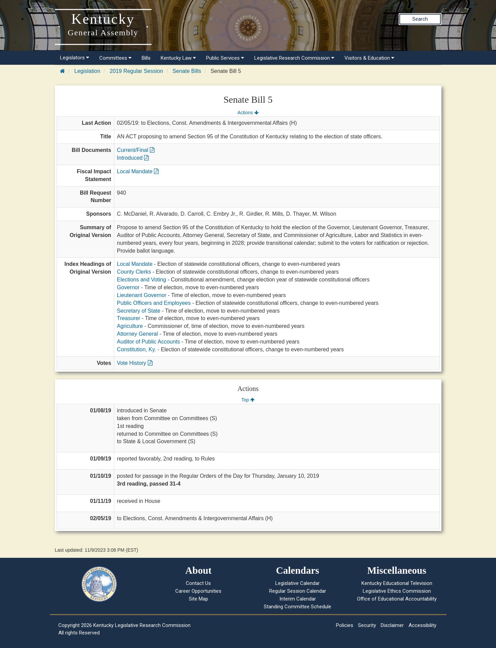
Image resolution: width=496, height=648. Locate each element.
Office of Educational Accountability (397, 599)
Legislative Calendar (297, 583)
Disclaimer (392, 625)
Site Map (198, 599)
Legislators (74, 58)
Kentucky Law (178, 58)
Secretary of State (138, 311)
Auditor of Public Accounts (148, 342)
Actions (247, 112)
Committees (115, 58)
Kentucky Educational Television (396, 583)
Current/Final (136, 150)
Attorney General (137, 334)
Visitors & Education (369, 58)
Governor (128, 287)
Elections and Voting (141, 279)
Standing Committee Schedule (297, 607)
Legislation (87, 71)
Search (420, 19)
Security (367, 625)
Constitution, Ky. (136, 349)
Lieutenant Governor (141, 295)
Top (248, 399)
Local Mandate (138, 171)
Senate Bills (187, 71)
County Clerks (134, 272)
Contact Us (198, 583)
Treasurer (128, 318)
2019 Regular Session (136, 71)
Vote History (135, 363)
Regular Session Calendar (297, 591)
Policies (344, 625)
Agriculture (130, 326)
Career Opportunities (198, 591)
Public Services (225, 58)
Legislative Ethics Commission (397, 591)
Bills (146, 58)
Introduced (133, 158)
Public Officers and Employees (154, 303)
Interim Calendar (297, 599)
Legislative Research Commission (294, 58)
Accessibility (422, 625)
